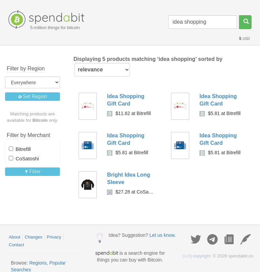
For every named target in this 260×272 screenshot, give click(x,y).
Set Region (32, 96)
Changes (33, 237)
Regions (37, 263)
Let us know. (162, 235)
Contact (16, 244)
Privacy (54, 237)
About (14, 237)
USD (244, 39)
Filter (33, 171)
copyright (196, 255)
